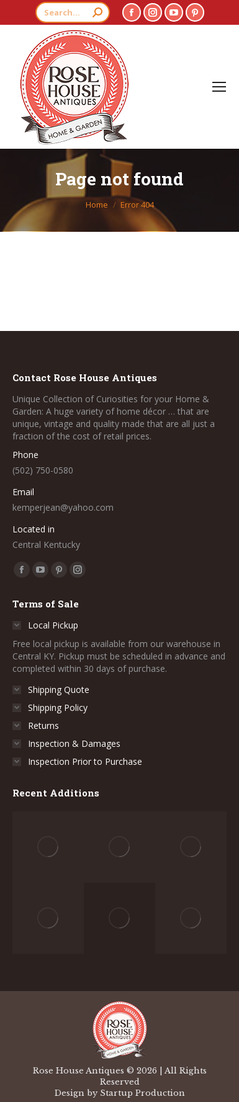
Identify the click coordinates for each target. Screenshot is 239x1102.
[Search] (72, 12)
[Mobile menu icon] (219, 86)
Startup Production (142, 1093)
